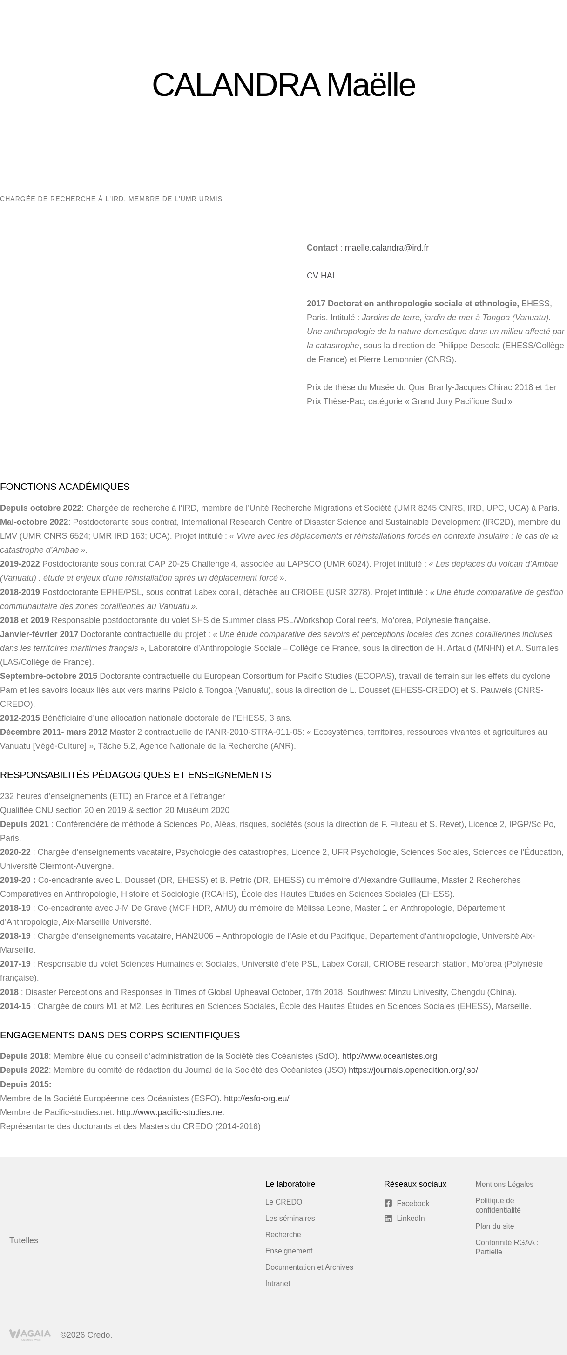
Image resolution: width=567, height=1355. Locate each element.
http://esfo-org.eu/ (256, 1098)
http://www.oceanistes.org (389, 1056)
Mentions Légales (505, 1184)
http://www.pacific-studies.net (170, 1112)
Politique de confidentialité (498, 1205)
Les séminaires (290, 1218)
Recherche (283, 1235)
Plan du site (495, 1226)
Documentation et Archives (309, 1267)
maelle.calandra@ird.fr (387, 247)
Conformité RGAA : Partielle (507, 1247)
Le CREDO (284, 1202)
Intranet (277, 1283)
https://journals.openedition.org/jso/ (412, 1070)
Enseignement (289, 1251)
